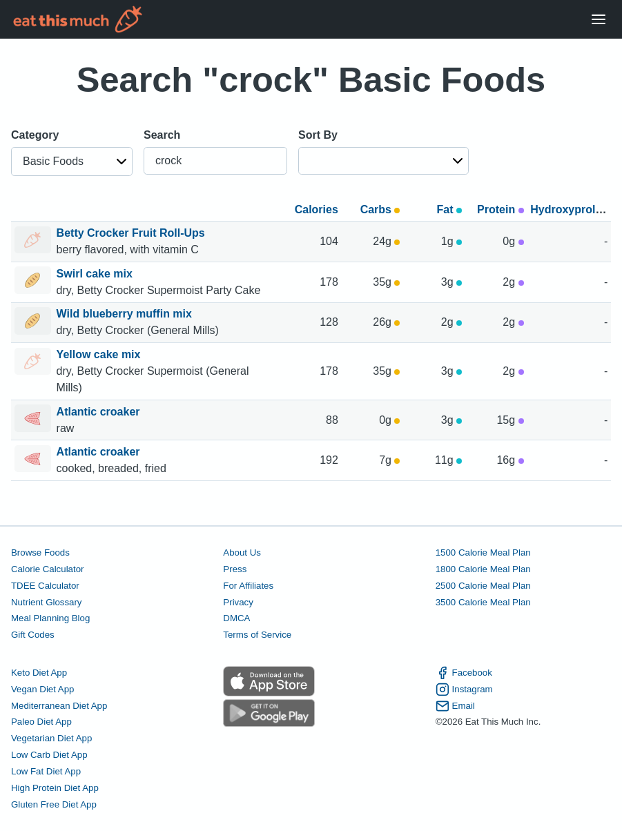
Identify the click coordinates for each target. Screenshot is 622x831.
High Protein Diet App (55, 788)
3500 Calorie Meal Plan (483, 602)
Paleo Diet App (41, 721)
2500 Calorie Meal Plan (483, 585)
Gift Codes (33, 634)
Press (234, 569)
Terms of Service (257, 634)
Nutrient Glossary (46, 602)
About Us (242, 552)
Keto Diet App (39, 672)
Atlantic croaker (100, 412)
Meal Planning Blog (50, 618)
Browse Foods (40, 552)
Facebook (464, 673)
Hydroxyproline (570, 209)
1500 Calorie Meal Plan (483, 552)
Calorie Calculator (47, 569)
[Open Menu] (598, 19)
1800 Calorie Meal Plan (483, 569)
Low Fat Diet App (46, 771)
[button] (72, 161)
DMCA (236, 618)
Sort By (318, 135)
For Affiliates (248, 585)
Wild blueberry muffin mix (126, 314)
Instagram (464, 689)
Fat (449, 209)
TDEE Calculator (45, 585)
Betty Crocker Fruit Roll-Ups (132, 233)
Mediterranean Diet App (59, 706)
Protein (500, 209)
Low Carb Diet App (49, 755)
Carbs (380, 209)
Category (35, 135)
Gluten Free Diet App (54, 804)
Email (455, 706)
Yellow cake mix (100, 354)
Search (162, 135)
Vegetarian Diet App (51, 738)
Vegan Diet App (42, 689)
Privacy (238, 602)
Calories (316, 209)
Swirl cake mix (96, 274)
